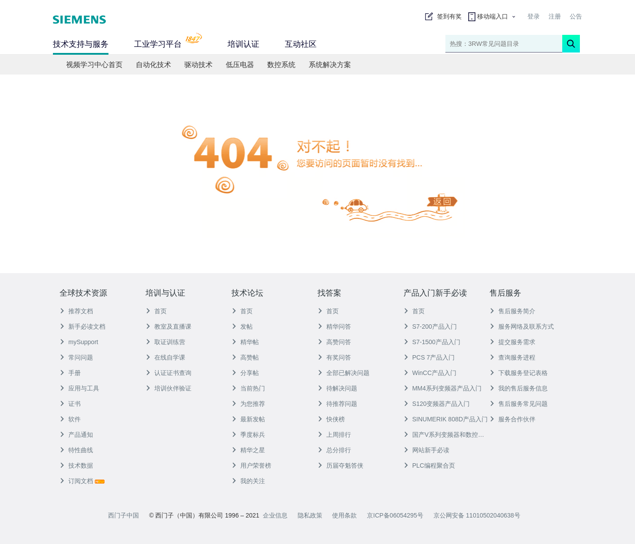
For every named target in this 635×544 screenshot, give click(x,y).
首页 (156, 311)
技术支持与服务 (80, 44)
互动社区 (301, 44)
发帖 (242, 326)
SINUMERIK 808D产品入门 (445, 419)
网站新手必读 (426, 450)
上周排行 (334, 434)
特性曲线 (76, 450)
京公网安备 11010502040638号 (476, 515)
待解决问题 (337, 388)
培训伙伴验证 (168, 388)
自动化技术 (153, 64)
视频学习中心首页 (94, 64)
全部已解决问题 (344, 372)
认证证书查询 (168, 372)
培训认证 (243, 44)
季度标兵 (248, 434)
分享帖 (245, 372)
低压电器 (240, 64)
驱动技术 (198, 64)
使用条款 (344, 515)
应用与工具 (79, 388)
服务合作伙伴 (512, 419)
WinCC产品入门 (429, 372)
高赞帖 (245, 357)
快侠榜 (331, 419)
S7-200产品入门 (430, 326)
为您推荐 (248, 403)
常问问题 (76, 357)
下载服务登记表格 (518, 372)
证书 (70, 403)
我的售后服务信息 (518, 388)
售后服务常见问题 (518, 403)
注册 (555, 16)
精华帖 (245, 341)
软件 (70, 419)
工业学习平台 (168, 43)
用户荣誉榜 (251, 465)
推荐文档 (76, 311)
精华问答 (334, 326)
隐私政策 (310, 515)
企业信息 (275, 515)
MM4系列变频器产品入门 (442, 388)
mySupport (79, 341)
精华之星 (248, 450)
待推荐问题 (337, 403)
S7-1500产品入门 (431, 341)
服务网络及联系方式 (521, 326)
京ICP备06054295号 (395, 515)
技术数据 (76, 465)
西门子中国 (123, 515)
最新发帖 (248, 419)
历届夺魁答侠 (340, 465)
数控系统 (281, 64)
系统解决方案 (330, 64)
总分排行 (334, 450)
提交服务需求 (512, 341)
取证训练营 (165, 341)
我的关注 (248, 480)
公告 (576, 16)
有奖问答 (334, 357)
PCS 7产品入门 (429, 357)
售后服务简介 (512, 311)
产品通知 (76, 434)
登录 (533, 16)
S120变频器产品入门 (436, 403)
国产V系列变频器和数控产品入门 (446, 434)
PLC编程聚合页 (429, 465)
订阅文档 (82, 480)
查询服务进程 (512, 357)
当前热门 (248, 388)
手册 (70, 372)
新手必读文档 (82, 326)
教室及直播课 (168, 326)
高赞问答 (334, 341)
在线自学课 (165, 357)
